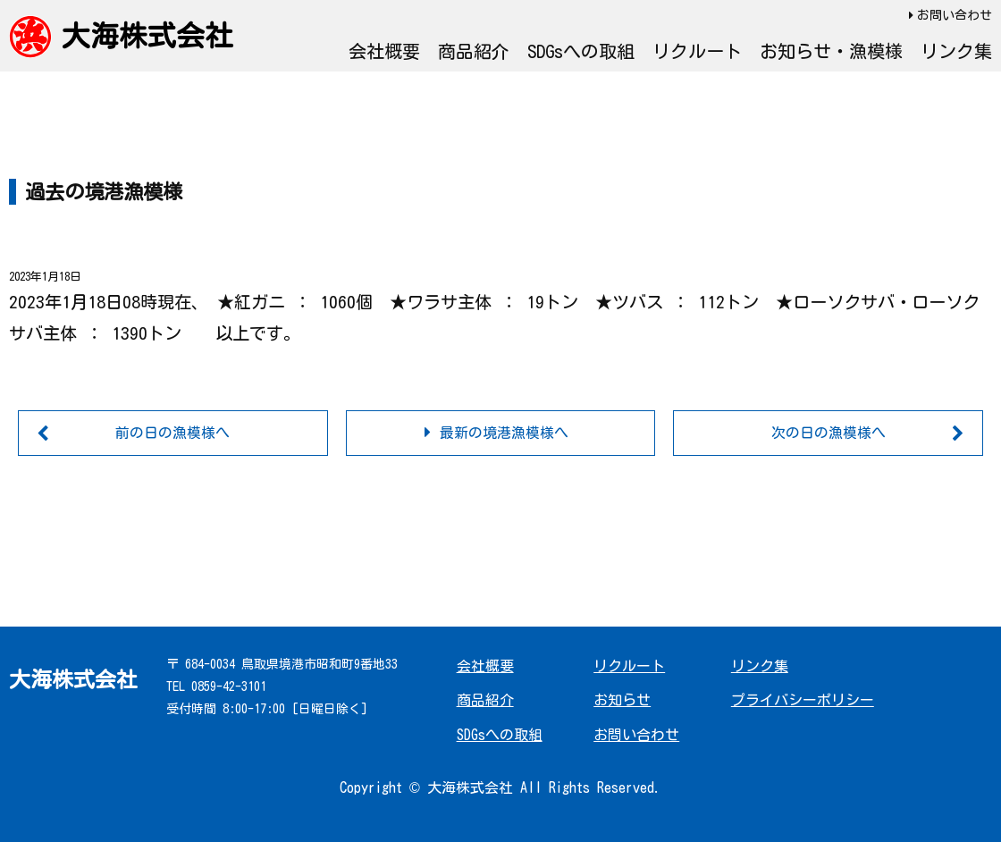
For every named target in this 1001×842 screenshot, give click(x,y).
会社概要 (384, 51)
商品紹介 (473, 51)
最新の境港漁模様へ (504, 432)
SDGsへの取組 (581, 51)
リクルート (697, 51)
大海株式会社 (147, 35)
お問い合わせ (954, 15)
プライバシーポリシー (802, 701)
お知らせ (622, 701)
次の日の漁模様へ (828, 432)
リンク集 (956, 51)
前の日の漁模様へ (172, 432)
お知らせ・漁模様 (831, 51)
